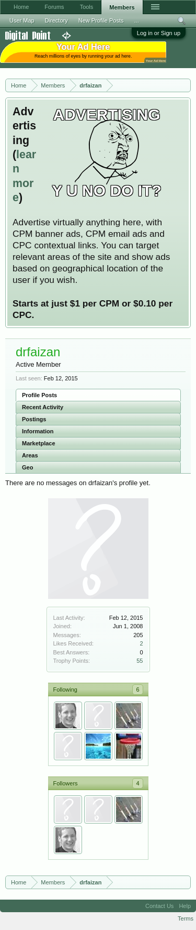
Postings (34, 419)
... (136, 20)
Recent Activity (42, 407)
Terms (185, 918)
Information (38, 431)
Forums (54, 7)
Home (21, 7)
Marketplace (38, 443)
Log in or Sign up (158, 33)
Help (185, 906)
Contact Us (159, 906)
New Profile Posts (101, 20)
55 (139, 661)
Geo (27, 467)
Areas (30, 455)
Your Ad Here (156, 60)
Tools (87, 7)
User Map (21, 20)
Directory (56, 20)
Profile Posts (39, 395)
